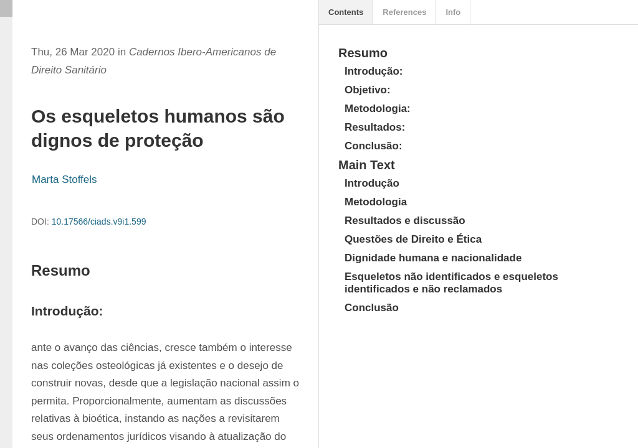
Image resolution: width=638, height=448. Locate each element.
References (404, 12)
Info (452, 12)
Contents (345, 12)
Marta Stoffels (64, 179)
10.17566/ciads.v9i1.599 (99, 221)
